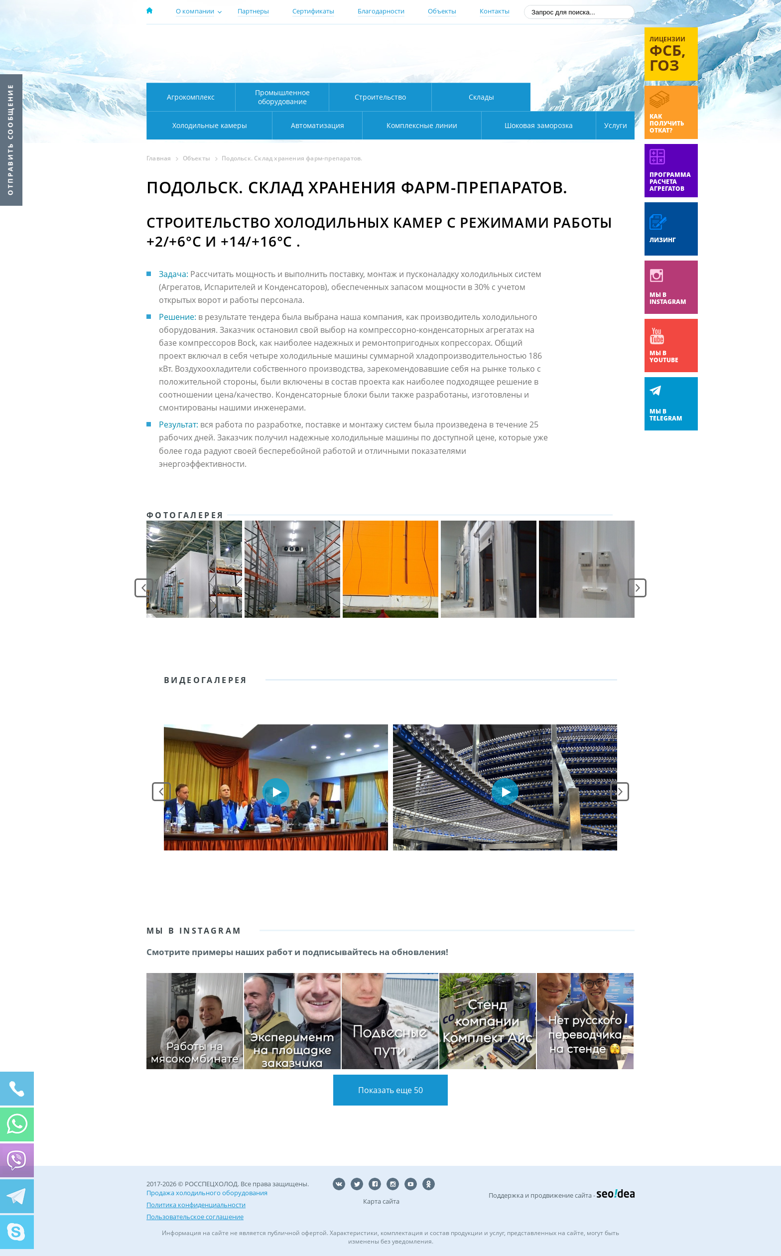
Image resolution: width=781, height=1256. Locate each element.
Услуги (608, 125)
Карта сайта (381, 1201)
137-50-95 (554, 41)
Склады (481, 97)
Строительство (380, 97)
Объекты (442, 10)
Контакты (495, 10)
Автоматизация (207, 125)
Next (637, 587)
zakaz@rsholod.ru (570, 69)
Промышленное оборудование (282, 97)
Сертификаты (313, 10)
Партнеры (253, 10)
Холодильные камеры (582, 97)
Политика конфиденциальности (196, 1204)
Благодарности (381, 10)
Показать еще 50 (390, 1090)
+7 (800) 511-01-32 (554, 55)
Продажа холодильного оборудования (206, 1192)
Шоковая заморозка (505, 125)
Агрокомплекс (191, 97)
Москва (321, 41)
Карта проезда (340, 71)
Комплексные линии (347, 125)
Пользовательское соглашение (195, 1216)
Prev (143, 587)
